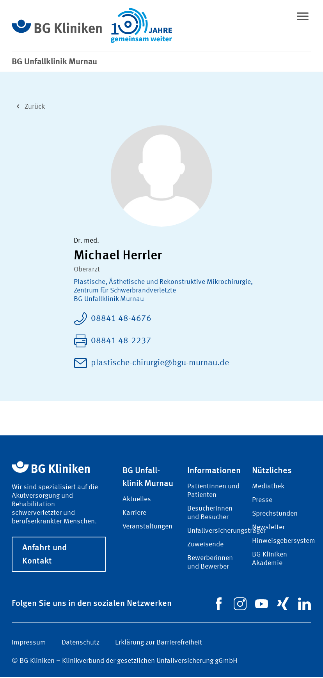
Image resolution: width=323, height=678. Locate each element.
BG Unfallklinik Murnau (109, 299)
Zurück (28, 106)
